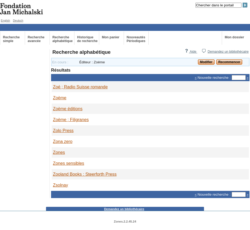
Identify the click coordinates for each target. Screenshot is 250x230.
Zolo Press (63, 130)
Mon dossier (234, 37)
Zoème (59, 97)
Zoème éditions (67, 108)
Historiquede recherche (87, 39)
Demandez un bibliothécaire (228, 52)
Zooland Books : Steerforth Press (84, 174)
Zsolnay (60, 185)
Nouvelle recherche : (214, 78)
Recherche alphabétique (62, 39)
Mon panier (110, 37)
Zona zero (62, 141)
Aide (191, 52)
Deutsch (18, 20)
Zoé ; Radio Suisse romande (80, 86)
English (5, 20)
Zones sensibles (68, 163)
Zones (59, 152)
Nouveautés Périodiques (136, 39)
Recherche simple (11, 39)
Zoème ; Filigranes (71, 119)
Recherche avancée (36, 39)
